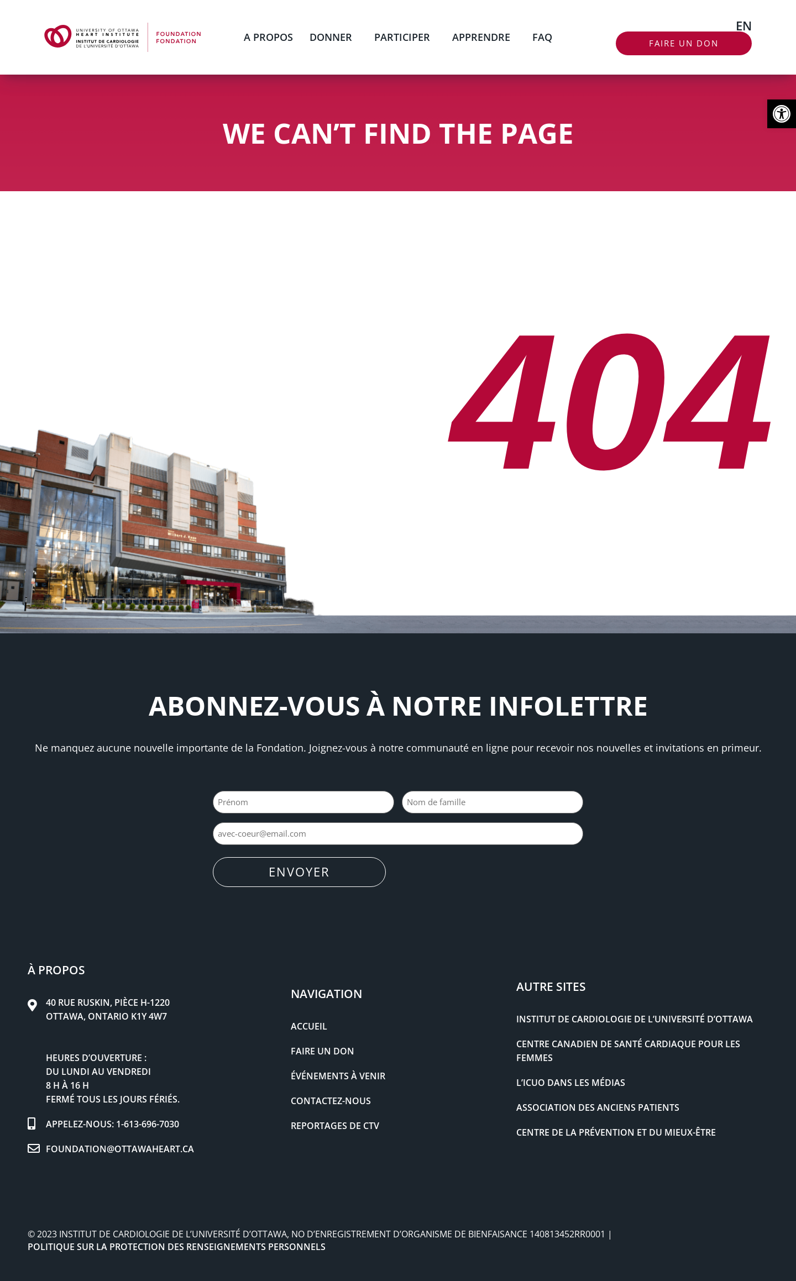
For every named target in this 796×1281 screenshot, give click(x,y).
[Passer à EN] (744, 24)
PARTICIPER (405, 37)
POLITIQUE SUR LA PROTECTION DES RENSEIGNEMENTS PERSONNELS (177, 1246)
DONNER (334, 37)
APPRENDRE (484, 37)
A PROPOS (268, 37)
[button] (781, 113)
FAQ (542, 37)
